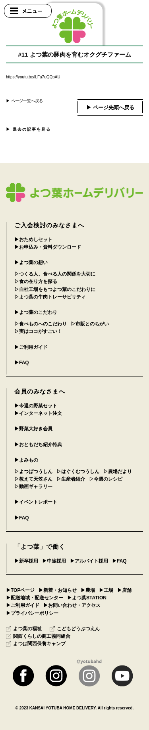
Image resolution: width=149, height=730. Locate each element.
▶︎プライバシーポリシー (32, 613)
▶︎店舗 (124, 590)
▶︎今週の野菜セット (35, 406)
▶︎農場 (88, 590)
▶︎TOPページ (20, 590)
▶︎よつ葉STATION (86, 598)
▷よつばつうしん (33, 471)
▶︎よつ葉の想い (31, 262)
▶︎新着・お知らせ (58, 590)
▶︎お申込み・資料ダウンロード (47, 247)
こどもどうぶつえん (75, 628)
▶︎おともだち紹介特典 (38, 444)
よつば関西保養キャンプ (36, 643)
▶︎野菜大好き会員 (33, 429)
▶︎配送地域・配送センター (34, 598)
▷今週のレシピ (105, 479)
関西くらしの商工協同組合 (38, 636)
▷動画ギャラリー (33, 486)
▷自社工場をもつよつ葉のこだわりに (54, 289)
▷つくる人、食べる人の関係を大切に (54, 274)
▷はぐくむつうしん (77, 471)
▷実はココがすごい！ (38, 331)
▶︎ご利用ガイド (31, 347)
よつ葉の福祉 (24, 628)
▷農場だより (117, 471)
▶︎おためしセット (33, 239)
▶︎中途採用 (54, 561)
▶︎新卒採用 (26, 561)
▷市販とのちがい (90, 324)
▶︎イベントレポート (35, 502)
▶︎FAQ (21, 362)
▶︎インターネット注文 (38, 413)
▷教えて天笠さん (33, 479)
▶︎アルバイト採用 (89, 561)
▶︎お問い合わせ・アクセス (72, 605)
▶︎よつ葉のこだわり (35, 312)
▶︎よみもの (26, 460)
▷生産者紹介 (70, 479)
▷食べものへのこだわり (40, 324)
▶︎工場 (106, 590)
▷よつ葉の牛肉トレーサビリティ (50, 297)
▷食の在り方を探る (35, 281)
